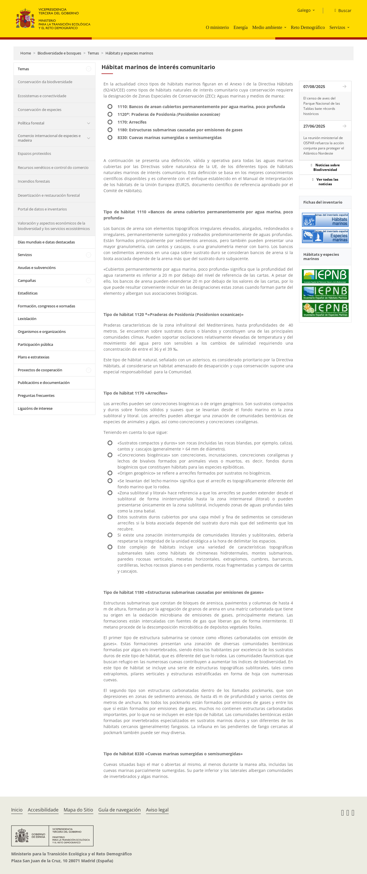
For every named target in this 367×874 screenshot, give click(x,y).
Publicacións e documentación (44, 382)
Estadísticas (28, 293)
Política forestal (31, 123)
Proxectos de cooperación (40, 369)
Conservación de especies (39, 109)
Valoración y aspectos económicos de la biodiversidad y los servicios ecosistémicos (54, 226)
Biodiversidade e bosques (59, 53)
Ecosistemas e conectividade (42, 95)
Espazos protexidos (34, 153)
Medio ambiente (267, 27)
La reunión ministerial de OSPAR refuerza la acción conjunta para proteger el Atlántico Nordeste (323, 145)
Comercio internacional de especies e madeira (49, 138)
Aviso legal (157, 810)
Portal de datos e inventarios (42, 209)
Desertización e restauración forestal (49, 195)
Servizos (337, 27)
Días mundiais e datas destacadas (46, 242)
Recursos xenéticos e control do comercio (53, 167)
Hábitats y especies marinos (129, 53)
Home (25, 53)
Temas (93, 53)
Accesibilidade (43, 810)
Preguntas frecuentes (36, 395)
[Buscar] (341, 10)
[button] (285, 27)
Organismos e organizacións (42, 331)
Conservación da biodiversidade (45, 81)
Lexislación (27, 318)
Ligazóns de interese (35, 408)
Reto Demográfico (308, 27)
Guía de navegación (119, 810)
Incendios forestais (34, 181)
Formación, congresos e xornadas (46, 306)
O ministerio (217, 27)
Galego (304, 10)
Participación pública (35, 344)
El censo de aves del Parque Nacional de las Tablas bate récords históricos (321, 106)
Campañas (27, 280)
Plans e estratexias (33, 357)
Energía (240, 27)
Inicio (17, 810)
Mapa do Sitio (78, 810)
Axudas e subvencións (37, 267)
